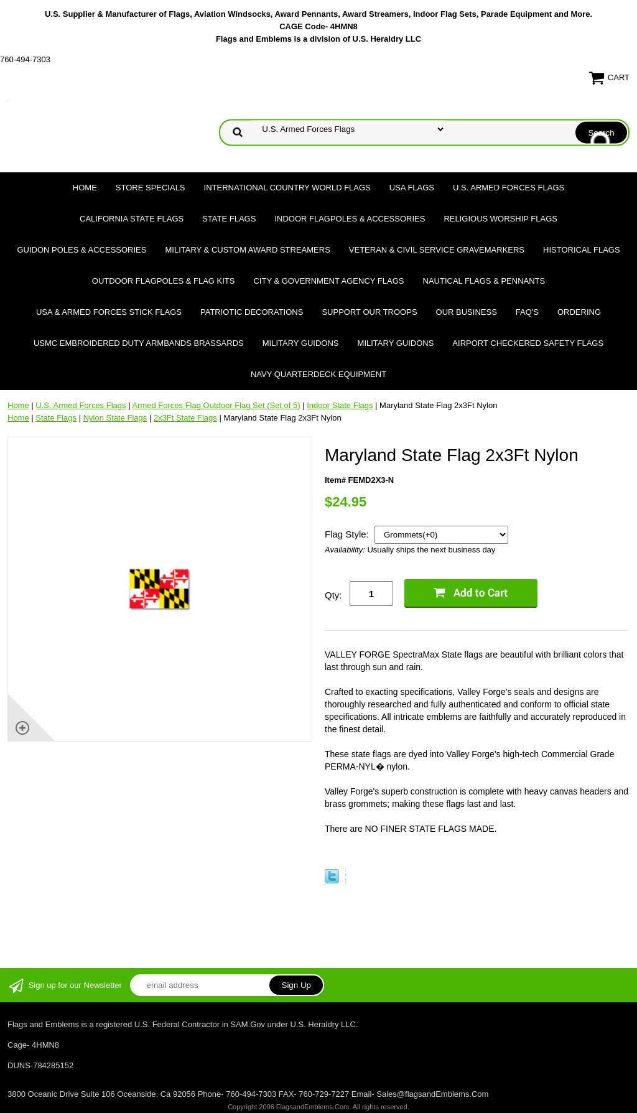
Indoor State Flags (340, 405)
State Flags (229, 218)
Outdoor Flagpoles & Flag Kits (163, 281)
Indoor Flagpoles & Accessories (349, 218)
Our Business (466, 312)
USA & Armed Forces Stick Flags (109, 312)
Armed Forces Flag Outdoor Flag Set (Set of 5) (216, 405)
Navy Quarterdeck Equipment (318, 374)
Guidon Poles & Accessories (81, 249)
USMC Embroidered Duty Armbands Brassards (139, 343)
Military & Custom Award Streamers (247, 249)
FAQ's (527, 312)
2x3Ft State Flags (185, 417)
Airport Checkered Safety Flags (527, 343)
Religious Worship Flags (500, 218)
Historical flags (581, 249)
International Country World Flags (287, 187)
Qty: (333, 595)
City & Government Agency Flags (328, 281)
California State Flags (132, 218)
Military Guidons (301, 343)
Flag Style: (348, 534)
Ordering (579, 312)
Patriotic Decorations (251, 312)
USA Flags (411, 187)
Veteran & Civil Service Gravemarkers (436, 249)
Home (85, 187)
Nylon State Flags (115, 417)
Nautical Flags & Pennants (484, 281)
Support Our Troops (369, 312)
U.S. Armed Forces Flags (508, 187)
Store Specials (150, 187)
